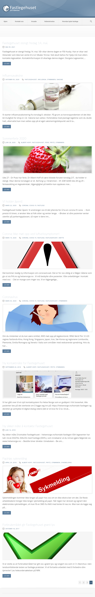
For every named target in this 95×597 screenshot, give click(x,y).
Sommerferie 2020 (14, 138)
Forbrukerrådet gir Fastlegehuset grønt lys (28, 524)
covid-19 (32, 205)
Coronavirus (10, 297)
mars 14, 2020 (10, 238)
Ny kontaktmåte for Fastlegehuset (23, 363)
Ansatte (34, 21)
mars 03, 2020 (10, 301)
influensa (42, 79)
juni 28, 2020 (10, 142)
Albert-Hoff (26, 142)
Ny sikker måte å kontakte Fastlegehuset (27, 426)
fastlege (41, 205)
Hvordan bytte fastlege (70, 21)
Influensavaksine (12, 75)
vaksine (60, 79)
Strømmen (51, 79)
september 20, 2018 (13, 367)
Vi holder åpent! (12, 201)
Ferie (47, 142)
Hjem (5, 21)
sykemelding (66, 462)
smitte (61, 238)
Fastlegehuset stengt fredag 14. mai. (25, 43)
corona (25, 205)
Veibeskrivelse (49, 21)
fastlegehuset (31, 79)
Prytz (52, 142)
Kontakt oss (19, 21)
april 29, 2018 (10, 462)
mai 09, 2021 (10, 47)
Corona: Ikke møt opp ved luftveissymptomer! (30, 233)
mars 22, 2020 (10, 205)
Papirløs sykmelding (14, 458)
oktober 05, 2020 (12, 79)
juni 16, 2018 (10, 430)
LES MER (6, 63)
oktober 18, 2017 (12, 529)
